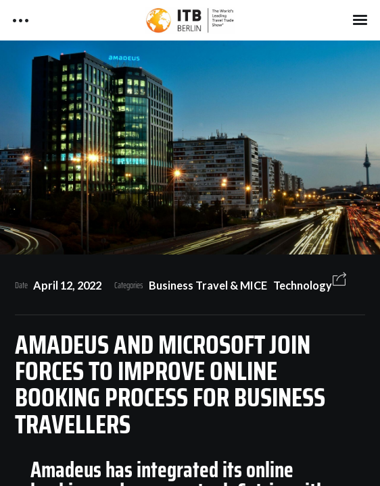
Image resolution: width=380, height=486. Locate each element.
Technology (302, 285)
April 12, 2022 (67, 285)
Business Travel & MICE (208, 285)
